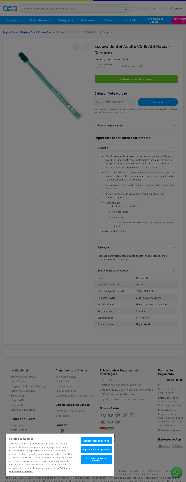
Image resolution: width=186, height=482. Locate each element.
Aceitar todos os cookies (96, 440)
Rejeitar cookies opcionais (96, 449)
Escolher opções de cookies (96, 459)
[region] (60, 455)
